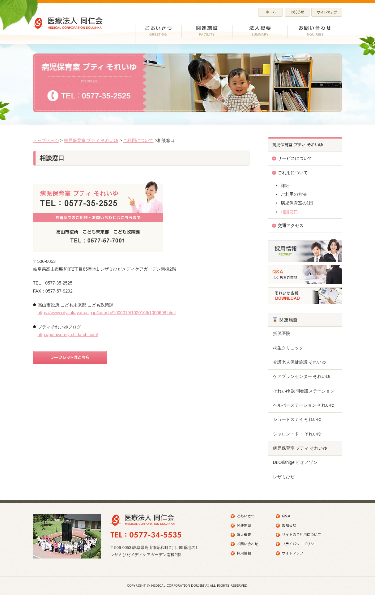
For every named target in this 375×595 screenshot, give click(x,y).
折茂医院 (281, 333)
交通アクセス (291, 225)
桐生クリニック (288, 347)
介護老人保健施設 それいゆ (299, 362)
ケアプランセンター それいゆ (301, 376)
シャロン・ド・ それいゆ (297, 433)
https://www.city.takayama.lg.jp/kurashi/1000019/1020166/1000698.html (107, 312)
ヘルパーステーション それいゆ (304, 405)
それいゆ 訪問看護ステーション (304, 390)
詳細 (285, 185)
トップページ (46, 140)
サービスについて (295, 158)
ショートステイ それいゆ (297, 419)
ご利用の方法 (294, 194)
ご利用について (138, 140)
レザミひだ (284, 476)
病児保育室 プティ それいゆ (91, 140)
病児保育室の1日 (297, 202)
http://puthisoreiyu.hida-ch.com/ (68, 334)
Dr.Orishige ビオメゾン (295, 462)
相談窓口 (289, 211)
